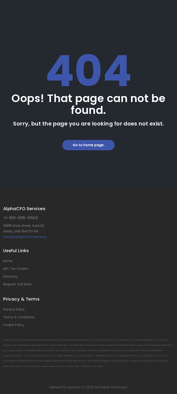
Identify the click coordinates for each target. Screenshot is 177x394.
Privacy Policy (14, 309)
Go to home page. (88, 145)
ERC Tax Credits (15, 269)
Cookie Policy (13, 325)
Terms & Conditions (19, 317)
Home (8, 261)
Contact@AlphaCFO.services (25, 237)
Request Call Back (17, 284)
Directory (10, 276)
